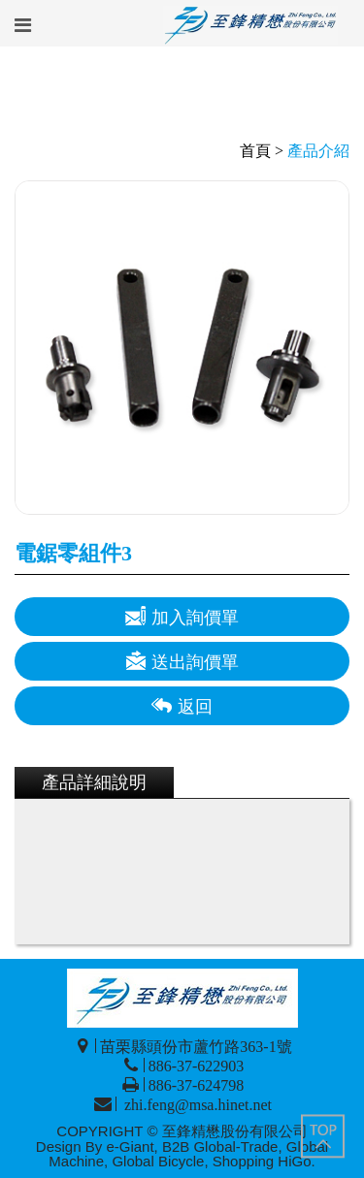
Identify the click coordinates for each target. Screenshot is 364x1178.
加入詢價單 (182, 616)
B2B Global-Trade (220, 1146)
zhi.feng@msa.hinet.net (196, 1105)
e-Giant (129, 1146)
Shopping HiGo (262, 1161)
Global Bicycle (158, 1161)
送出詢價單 (182, 661)
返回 (182, 705)
